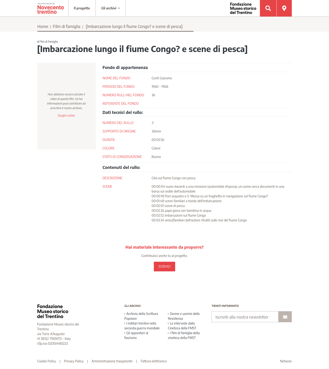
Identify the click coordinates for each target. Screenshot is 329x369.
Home (42, 26)
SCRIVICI (164, 266)
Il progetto (82, 8)
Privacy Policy (74, 361)
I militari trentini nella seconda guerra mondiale (142, 325)
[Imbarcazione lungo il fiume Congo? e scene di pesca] (134, 26)
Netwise (286, 361)
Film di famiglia (66, 26)
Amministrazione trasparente (112, 361)
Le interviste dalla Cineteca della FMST (182, 325)
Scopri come (66, 115)
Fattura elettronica (154, 361)
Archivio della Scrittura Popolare (141, 316)
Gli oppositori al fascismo (136, 335)
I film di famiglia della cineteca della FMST (184, 335)
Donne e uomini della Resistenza (184, 316)
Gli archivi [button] (109, 8)
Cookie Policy (46, 361)
